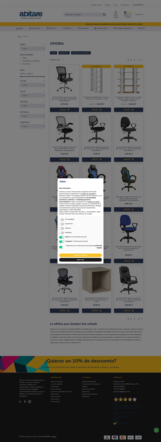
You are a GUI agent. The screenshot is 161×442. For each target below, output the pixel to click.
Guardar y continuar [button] (80, 255)
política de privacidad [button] (88, 194)
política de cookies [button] (94, 202)
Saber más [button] (80, 259)
